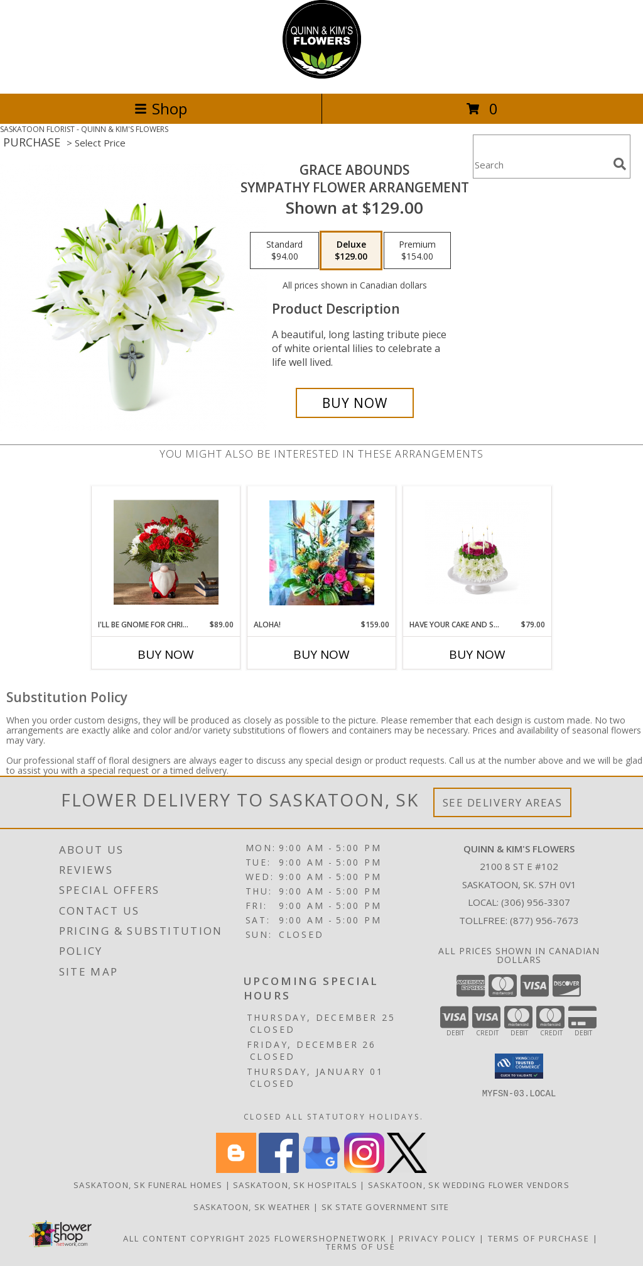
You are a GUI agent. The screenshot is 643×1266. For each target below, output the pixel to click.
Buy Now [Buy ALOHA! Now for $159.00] (321, 654)
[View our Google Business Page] (321, 1169)
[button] (519, 1066)
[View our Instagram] (364, 1169)
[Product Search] (540, 164)
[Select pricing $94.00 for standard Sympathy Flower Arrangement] (284, 251)
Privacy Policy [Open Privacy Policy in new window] (437, 1238)
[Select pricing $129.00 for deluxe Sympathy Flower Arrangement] (351, 251)
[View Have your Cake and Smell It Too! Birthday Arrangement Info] (477, 552)
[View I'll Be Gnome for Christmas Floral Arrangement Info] (166, 552)
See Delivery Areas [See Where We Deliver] (503, 802)
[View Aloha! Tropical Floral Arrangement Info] (321, 552)
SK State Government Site (386, 1207)
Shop (160, 108)
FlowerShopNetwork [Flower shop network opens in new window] (330, 1238)
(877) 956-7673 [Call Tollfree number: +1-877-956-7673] (544, 920)
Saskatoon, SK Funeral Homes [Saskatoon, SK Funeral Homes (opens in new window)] (147, 1185)
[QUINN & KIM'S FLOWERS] (322, 75)
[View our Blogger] (236, 1169)
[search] (620, 164)
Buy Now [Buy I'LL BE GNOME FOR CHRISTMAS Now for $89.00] (166, 654)
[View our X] (407, 1169)
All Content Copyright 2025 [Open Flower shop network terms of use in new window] (197, 1238)
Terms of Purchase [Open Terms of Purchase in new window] (539, 1238)
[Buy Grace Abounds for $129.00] (355, 403)
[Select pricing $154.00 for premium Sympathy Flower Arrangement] (417, 251)
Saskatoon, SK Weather (251, 1207)
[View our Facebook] (279, 1169)
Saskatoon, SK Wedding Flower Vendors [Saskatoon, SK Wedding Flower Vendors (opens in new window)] (469, 1185)
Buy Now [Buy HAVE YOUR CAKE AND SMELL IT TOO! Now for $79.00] (477, 654)
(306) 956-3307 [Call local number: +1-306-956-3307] (535, 902)
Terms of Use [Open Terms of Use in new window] (361, 1246)
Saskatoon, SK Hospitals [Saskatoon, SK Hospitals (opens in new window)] (295, 1185)
